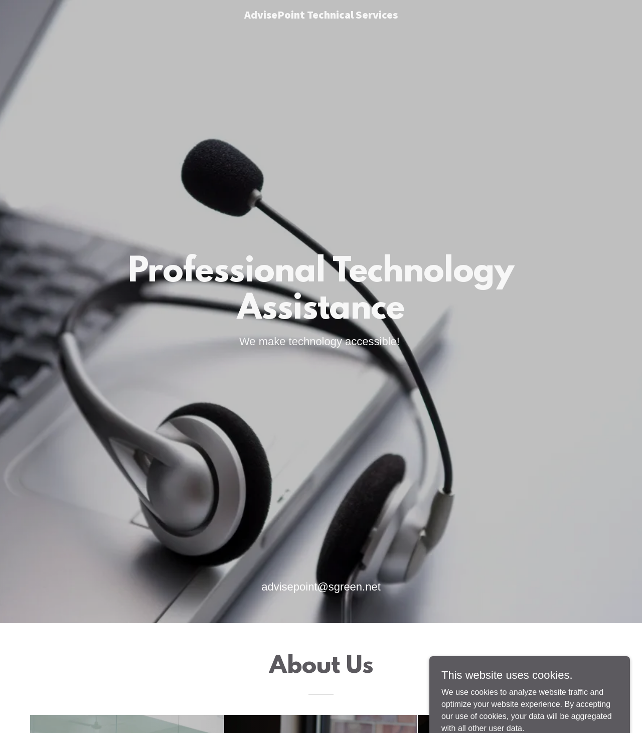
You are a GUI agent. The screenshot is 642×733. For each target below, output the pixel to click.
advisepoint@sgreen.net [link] (321, 586)
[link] (321, 16)
